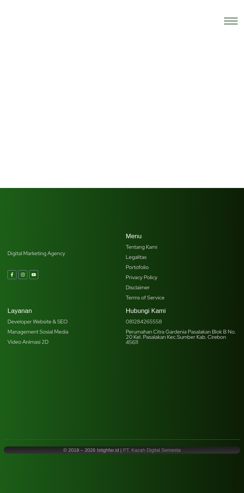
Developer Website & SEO (37, 321)
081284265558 (144, 321)
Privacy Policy (141, 277)
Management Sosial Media (37, 331)
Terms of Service (145, 297)
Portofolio (137, 267)
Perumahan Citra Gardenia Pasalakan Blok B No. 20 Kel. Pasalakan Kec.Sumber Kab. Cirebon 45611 (181, 337)
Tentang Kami (141, 246)
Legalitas (136, 257)
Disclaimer (138, 287)
